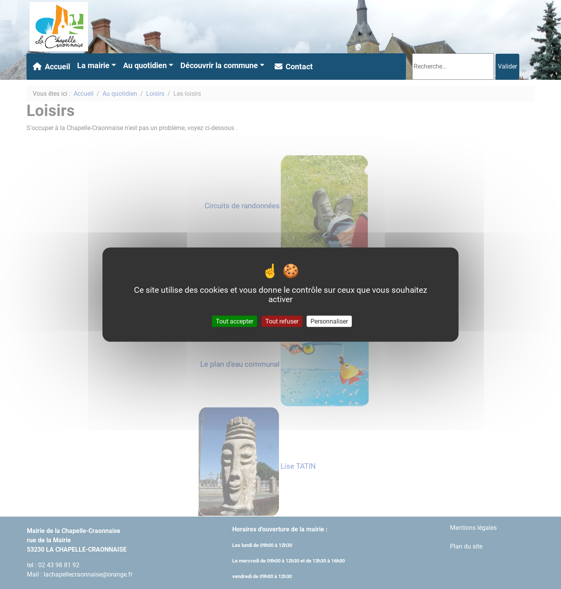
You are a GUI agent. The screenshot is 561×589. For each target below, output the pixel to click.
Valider (507, 66)
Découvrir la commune (219, 65)
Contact (292, 67)
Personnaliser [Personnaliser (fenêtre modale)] (329, 321)
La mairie (93, 65)
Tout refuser (281, 321)
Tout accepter (234, 321)
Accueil (50, 67)
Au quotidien (145, 65)
